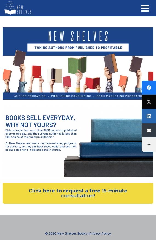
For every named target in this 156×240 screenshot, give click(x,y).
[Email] (149, 130)
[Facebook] (149, 88)
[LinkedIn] (149, 116)
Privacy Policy (100, 233)
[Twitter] (149, 102)
